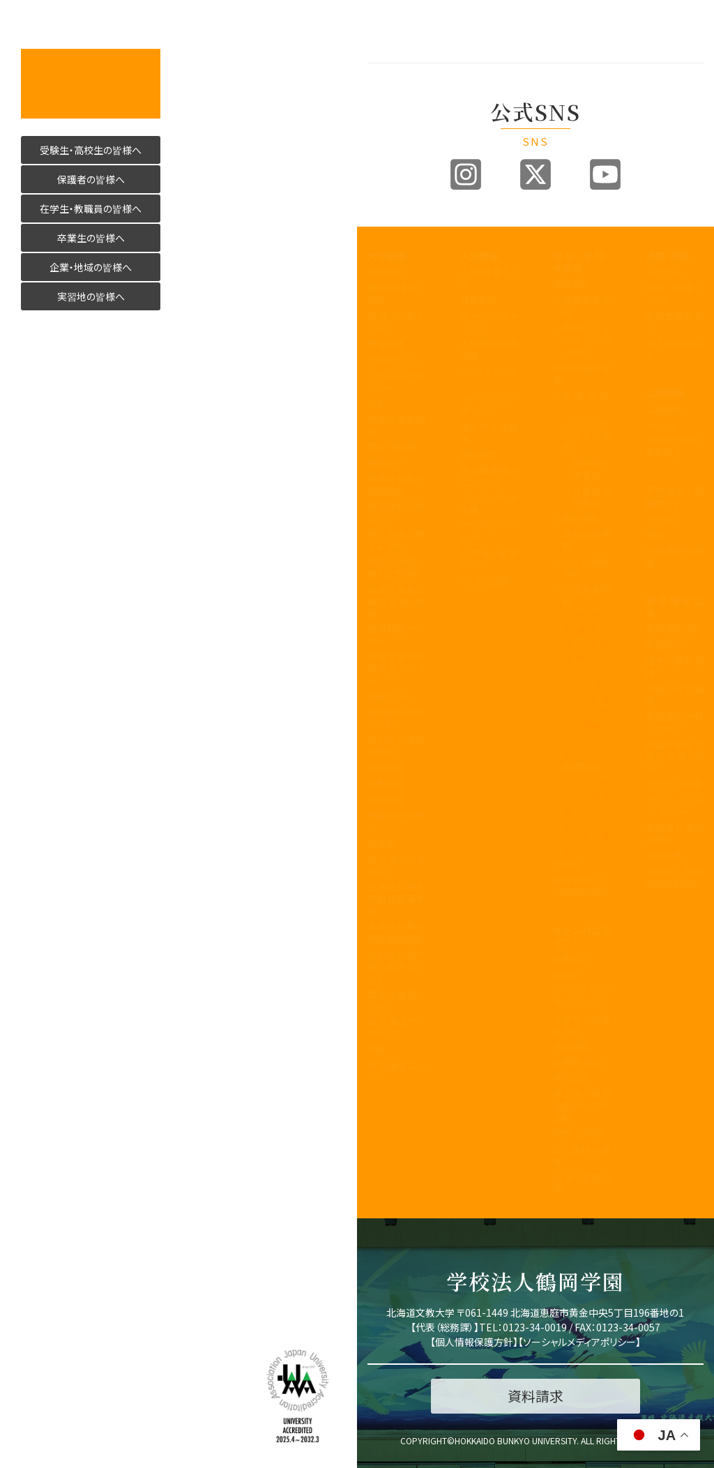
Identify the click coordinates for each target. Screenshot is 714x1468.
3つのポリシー (395, 359)
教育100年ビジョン (396, 321)
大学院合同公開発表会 (675, 446)
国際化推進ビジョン (396, 1000)
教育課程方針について (396, 511)
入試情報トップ (489, 277)
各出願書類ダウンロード (489, 476)
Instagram (465, 174)
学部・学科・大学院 (582, 262)
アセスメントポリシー (396, 380)
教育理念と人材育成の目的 (582, 886)
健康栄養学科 (587, 539)
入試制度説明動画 (489, 349)
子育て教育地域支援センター (396, 668)
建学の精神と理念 (396, 293)
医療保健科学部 (582, 373)
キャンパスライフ (582, 936)
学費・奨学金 (578, 1133)
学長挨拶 (385, 271)
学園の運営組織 (396, 424)
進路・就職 (668, 256)
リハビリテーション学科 (587, 434)
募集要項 (478, 299)
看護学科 (587, 401)
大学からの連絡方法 (582, 1024)
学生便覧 (571, 1046)
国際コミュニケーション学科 (587, 339)
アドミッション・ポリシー (675, 805)
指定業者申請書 (675, 556)
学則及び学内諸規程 (396, 746)
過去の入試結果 (489, 432)
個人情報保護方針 (474, 1342)
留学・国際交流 (582, 1183)
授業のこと (574, 958)
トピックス (665, 271)
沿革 (376, 402)
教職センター (393, 696)
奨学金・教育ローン (489, 559)
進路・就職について (675, 293)
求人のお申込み (675, 349)
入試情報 (479, 256)
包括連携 (385, 767)
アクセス (662, 519)
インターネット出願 (489, 503)
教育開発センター (396, 634)
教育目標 (385, 343)
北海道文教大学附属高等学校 (396, 898)
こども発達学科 (587, 567)
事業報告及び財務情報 (396, 484)
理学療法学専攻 (592, 468)
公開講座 (385, 799)
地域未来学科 (587, 595)
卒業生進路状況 (675, 321)
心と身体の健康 (582, 1155)
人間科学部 (575, 518)
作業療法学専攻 (592, 496)
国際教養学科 (587, 306)
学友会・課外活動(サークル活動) (582, 1105)
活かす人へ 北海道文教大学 (90, 84)
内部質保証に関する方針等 (396, 567)
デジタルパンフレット (489, 531)
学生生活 (571, 1077)
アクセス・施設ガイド (675, 496)
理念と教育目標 (675, 666)
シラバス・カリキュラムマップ (582, 996)
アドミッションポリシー (489, 404)
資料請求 (478, 454)
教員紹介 (385, 462)
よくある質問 (485, 581)
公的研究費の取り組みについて (396, 966)
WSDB (565, 974)
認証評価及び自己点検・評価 (396, 601)
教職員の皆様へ (396, 821)
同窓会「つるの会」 (396, 865)
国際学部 (571, 284)
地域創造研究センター (396, 718)
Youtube (605, 174)
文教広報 (385, 783)
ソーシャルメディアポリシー (579, 1342)
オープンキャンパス (489, 321)
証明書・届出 (578, 1061)
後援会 (381, 843)
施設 (655, 534)
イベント (662, 425)
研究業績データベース (396, 1027)
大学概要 (387, 256)
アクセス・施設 (673, 783)
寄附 (376, 1049)
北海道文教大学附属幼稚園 (396, 932)
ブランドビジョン (489, 376)
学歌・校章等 (392, 446)
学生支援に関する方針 (396, 539)
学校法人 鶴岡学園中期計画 (675, 877)
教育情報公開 (675, 606)
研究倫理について (396, 1071)
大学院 (566, 864)
